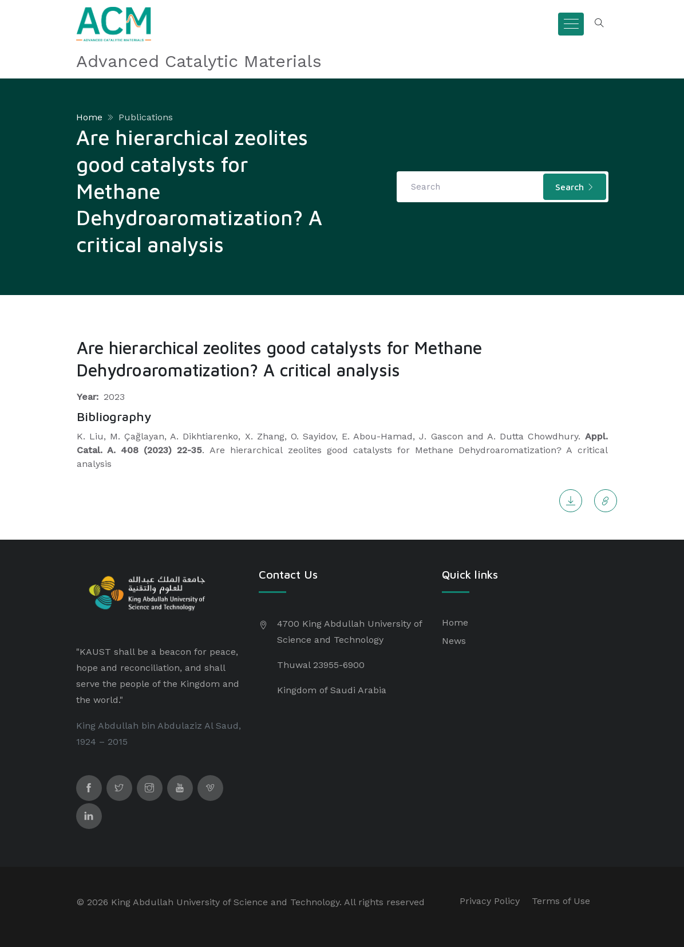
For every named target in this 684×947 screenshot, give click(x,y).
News (454, 640)
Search (574, 187)
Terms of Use (561, 900)
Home (89, 117)
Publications (145, 117)
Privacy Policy (490, 900)
